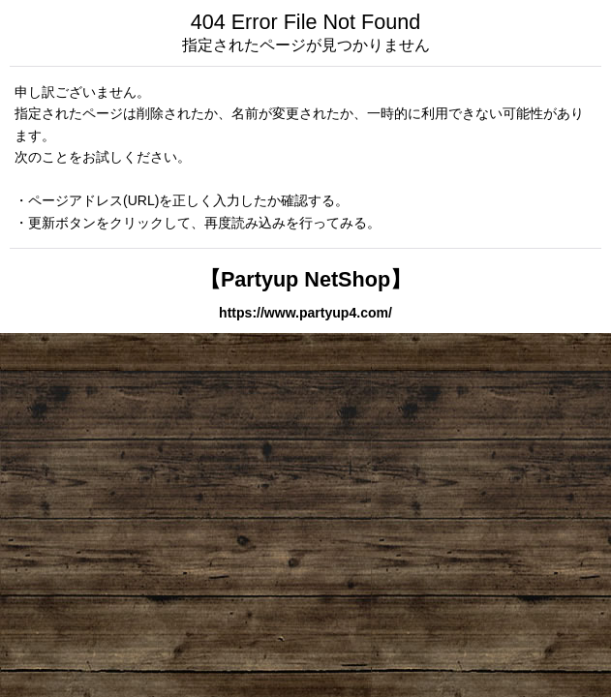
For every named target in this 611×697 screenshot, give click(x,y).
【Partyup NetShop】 (305, 279)
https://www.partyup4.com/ (305, 312)
